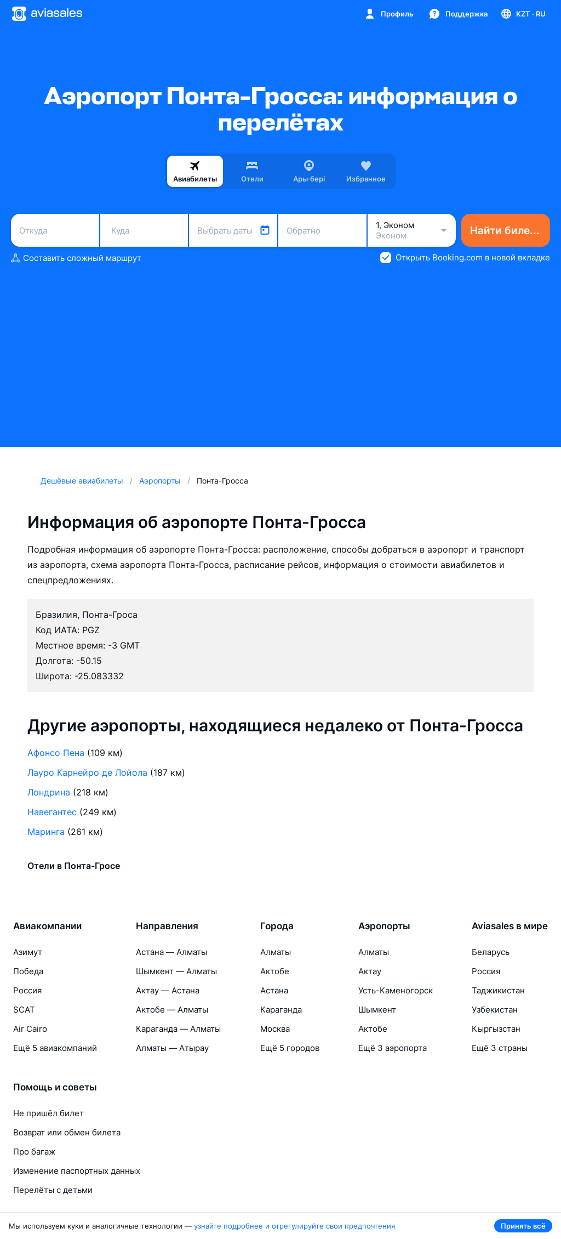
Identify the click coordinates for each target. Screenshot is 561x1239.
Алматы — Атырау (172, 1048)
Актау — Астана (167, 990)
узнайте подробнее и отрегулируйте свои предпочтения (294, 1225)
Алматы (275, 952)
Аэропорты (384, 925)
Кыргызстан (496, 1029)
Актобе (274, 971)
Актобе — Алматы (172, 1009)
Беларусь (491, 952)
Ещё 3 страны (500, 1048)
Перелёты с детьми (53, 1190)
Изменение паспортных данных (76, 1171)
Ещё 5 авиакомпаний (55, 1048)
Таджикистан (498, 990)
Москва (275, 1029)
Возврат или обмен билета (67, 1132)
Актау (369, 971)
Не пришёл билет (48, 1113)
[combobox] (55, 230)
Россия (27, 990)
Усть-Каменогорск (395, 990)
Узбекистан (495, 1009)
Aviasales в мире (510, 925)
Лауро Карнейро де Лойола (87, 772)
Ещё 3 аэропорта (392, 1048)
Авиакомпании (47, 925)
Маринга (46, 831)
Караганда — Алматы (178, 1029)
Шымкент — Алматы (176, 971)
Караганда (281, 1009)
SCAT (24, 1009)
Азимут (27, 952)
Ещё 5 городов (289, 1048)
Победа (28, 971)
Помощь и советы (55, 1087)
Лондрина (48, 792)
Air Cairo (30, 1029)
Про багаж (34, 1151)
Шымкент (377, 1009)
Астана (274, 990)
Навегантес (52, 811)
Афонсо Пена (55, 752)
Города (277, 925)
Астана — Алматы (171, 952)
